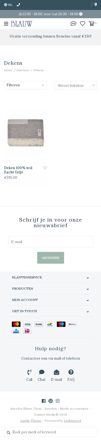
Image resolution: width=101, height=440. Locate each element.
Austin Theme (30, 421)
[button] (73, 23)
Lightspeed (72, 421)
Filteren (13, 85)
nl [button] (8, 5)
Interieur (22, 70)
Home (8, 70)
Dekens (38, 70)
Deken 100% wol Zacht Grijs (18, 170)
